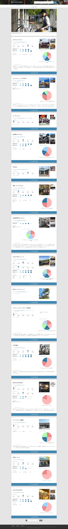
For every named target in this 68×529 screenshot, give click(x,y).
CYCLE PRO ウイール (18, 257)
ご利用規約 (17, 525)
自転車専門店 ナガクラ (19, 218)
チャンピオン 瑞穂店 (18, 420)
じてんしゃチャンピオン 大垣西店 (22, 308)
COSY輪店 (15, 345)
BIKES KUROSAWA (18, 382)
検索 (55, 2)
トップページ (13, 5)
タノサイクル (16, 116)
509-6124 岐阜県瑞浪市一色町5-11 (19, 80)
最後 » (41, 520)
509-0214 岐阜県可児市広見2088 (19, 459)
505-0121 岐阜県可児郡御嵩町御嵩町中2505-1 (21, 169)
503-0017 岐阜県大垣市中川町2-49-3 (19, 136)
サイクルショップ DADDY (20, 78)
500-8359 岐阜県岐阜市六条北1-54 (19, 385)
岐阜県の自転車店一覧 (18, 5)
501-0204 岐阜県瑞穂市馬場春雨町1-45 (20, 422)
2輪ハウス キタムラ (18, 185)
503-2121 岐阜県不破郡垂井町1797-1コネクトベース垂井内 (23, 118)
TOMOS (15, 167)
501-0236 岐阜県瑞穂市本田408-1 (19, 492)
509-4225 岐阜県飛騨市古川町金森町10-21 (20, 220)
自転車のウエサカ (17, 134)
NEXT (38, 520)
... (35, 520)
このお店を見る (34, 73)
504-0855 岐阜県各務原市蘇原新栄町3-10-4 (20, 259)
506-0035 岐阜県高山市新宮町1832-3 (19, 347)
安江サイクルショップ (19, 289)
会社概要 (13, 525)
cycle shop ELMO (17, 490)
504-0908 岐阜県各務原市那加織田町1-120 (20, 42)
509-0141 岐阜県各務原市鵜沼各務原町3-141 (20, 291)
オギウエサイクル (17, 39)
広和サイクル (16, 457)
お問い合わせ (23, 525)
